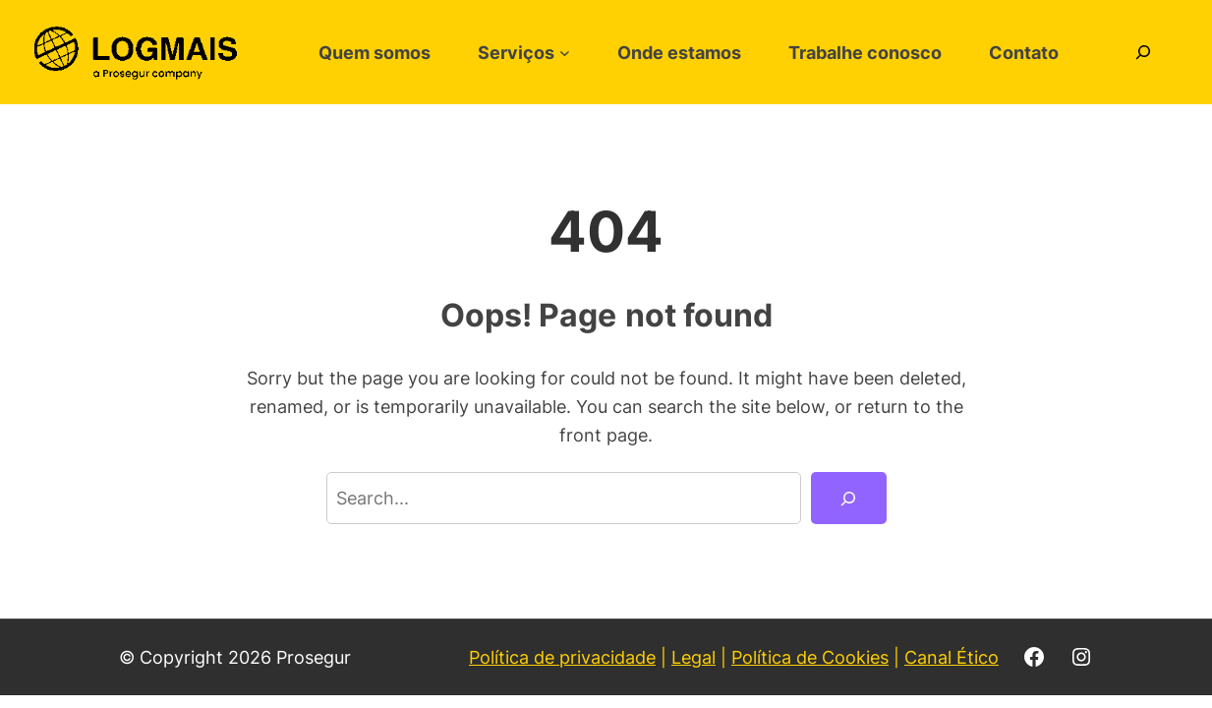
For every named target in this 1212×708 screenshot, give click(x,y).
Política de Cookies (810, 657)
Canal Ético (951, 657)
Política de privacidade (562, 657)
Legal (693, 657)
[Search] (848, 497)
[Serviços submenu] (564, 52)
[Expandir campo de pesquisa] (1143, 52)
